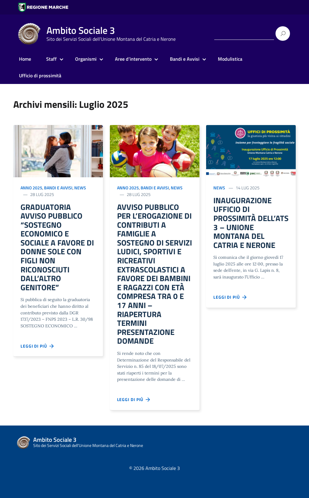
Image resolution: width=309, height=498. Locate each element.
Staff (51, 59)
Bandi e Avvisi (184, 59)
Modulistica (230, 59)
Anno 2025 (31, 188)
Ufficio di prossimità (40, 75)
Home (25, 59)
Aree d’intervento (133, 59)
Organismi (86, 59)
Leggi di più (37, 353)
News (80, 188)
